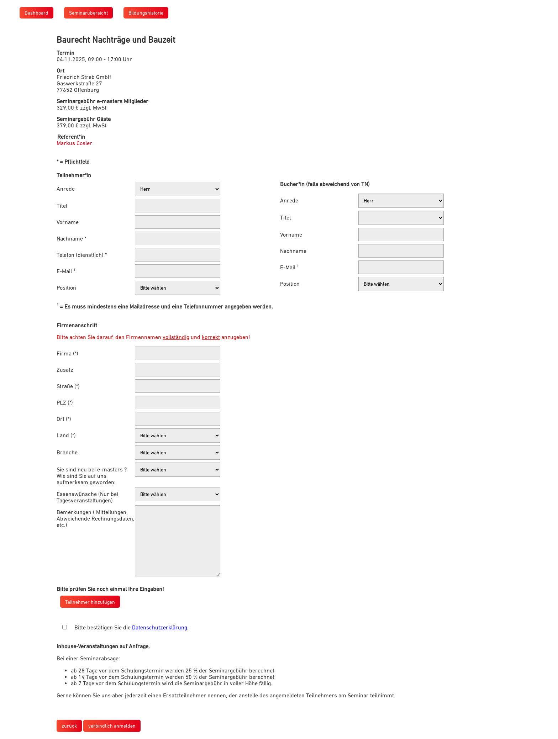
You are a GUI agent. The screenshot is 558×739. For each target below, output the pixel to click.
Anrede (66, 188)
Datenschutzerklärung (159, 627)
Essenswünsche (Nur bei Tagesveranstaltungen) (87, 497)
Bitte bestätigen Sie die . (131, 627)
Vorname (68, 222)
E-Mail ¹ (66, 271)
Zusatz (65, 369)
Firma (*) (67, 353)
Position (66, 287)
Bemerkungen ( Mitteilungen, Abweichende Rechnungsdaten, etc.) (96, 518)
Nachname (293, 251)
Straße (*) (68, 386)
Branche (67, 452)
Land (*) (66, 435)
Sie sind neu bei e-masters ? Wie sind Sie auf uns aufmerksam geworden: (92, 475)
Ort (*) (64, 419)
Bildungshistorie (145, 13)
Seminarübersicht (88, 13)
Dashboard (36, 13)
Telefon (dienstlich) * (82, 255)
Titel (62, 205)
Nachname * (71, 238)
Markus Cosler (74, 143)
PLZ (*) (65, 402)
